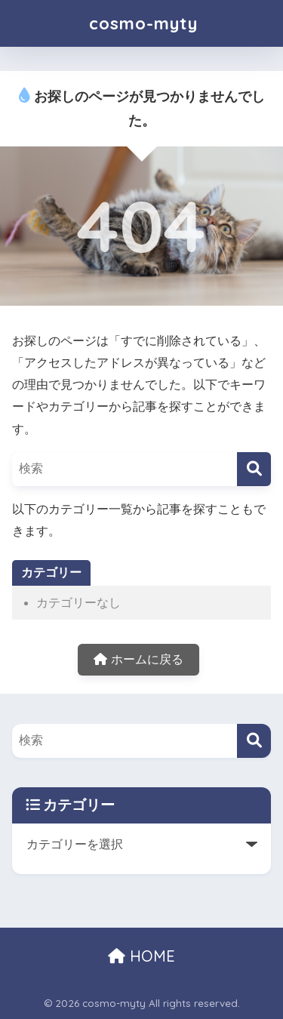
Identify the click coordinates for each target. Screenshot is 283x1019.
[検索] (254, 469)
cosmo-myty (143, 23)
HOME (141, 956)
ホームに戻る (138, 659)
